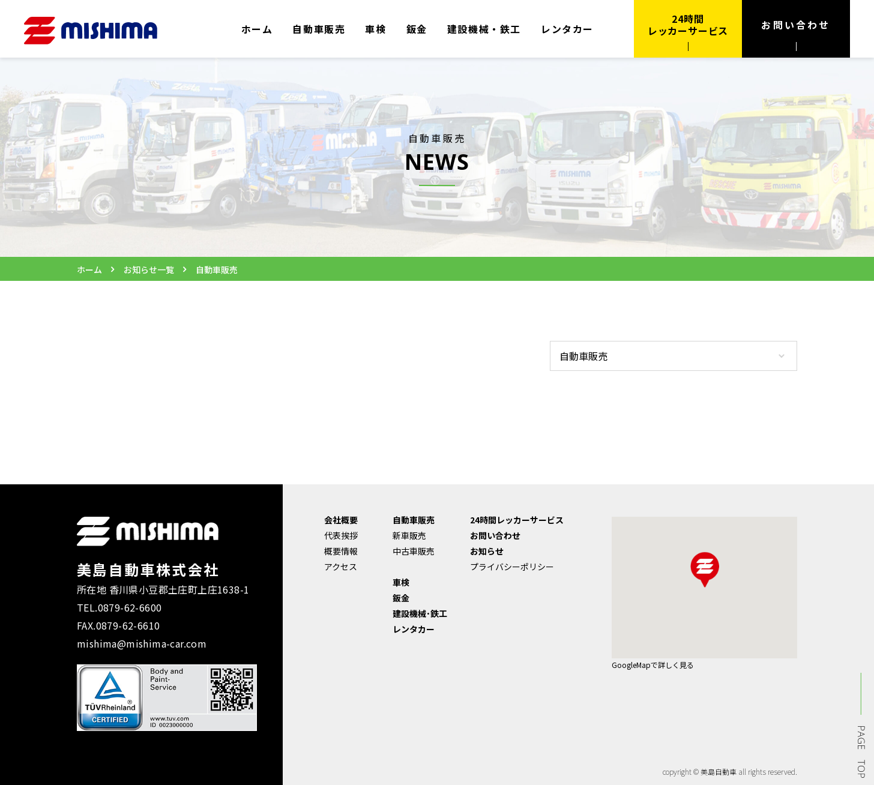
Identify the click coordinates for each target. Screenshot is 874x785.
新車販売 (409, 535)
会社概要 (341, 520)
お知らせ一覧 (149, 269)
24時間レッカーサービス (517, 520)
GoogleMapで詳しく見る (653, 665)
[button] (704, 570)
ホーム (257, 29)
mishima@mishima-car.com (141, 643)
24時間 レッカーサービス (688, 24)
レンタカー (567, 29)
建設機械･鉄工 (420, 613)
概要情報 (341, 551)
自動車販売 (318, 29)
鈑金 (416, 29)
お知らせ (487, 551)
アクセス (340, 567)
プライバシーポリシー (512, 567)
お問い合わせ (795, 24)
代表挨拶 (341, 535)
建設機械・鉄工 (484, 29)
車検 (375, 29)
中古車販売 (414, 551)
